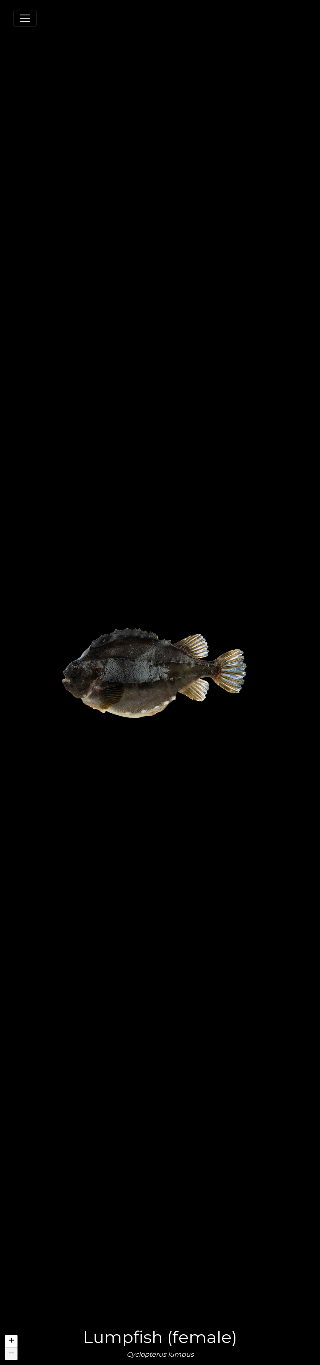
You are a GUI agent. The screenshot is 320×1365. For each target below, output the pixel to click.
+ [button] (11, 1341)
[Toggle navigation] (25, 18)
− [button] (11, 1354)
